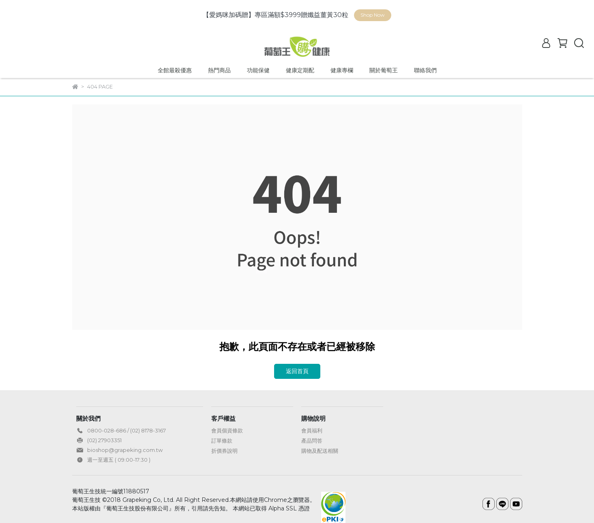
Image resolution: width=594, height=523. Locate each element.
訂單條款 (221, 440)
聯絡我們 (425, 70)
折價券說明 (224, 450)
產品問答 (311, 440)
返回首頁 (297, 371)
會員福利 (311, 430)
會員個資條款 (227, 430)
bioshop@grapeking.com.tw (125, 450)
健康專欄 (341, 70)
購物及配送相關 (319, 450)
